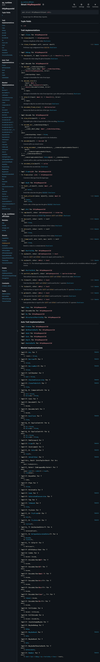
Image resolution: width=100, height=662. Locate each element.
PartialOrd (30, 270)
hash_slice (28, 196)
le (25, 286)
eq (25, 254)
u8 (43, 141)
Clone (28, 35)
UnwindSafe (30, 343)
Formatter (44, 55)
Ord (27, 209)
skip (25, 97)
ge (25, 299)
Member (31, 653)
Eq (27, 314)
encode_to (28, 125)
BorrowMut (32, 366)
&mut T (41, 574)
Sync (27, 336)
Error (67, 55)
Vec (39, 141)
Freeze (28, 327)
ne (25, 260)
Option (47, 107)
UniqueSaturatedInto (40, 534)
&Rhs (40, 260)
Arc (40, 580)
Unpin (28, 340)
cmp (25, 212)
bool (56, 254)
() (62, 55)
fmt (25, 55)
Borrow (31, 359)
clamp (26, 239)
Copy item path (43, 4)
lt (25, 280)
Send (27, 333)
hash (25, 186)
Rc (40, 601)
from (25, 175)
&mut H (57, 196)
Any (29, 352)
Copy (27, 307)
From (27, 172)
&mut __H (47, 186)
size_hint (28, 118)
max (25, 219)
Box (40, 587)
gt (25, 293)
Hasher (30, 189)
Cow (40, 594)
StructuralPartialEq (35, 317)
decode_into (28, 81)
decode (26, 67)
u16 (48, 12)
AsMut (37, 471)
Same (30, 493)
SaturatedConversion (37, 496)
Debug (28, 52)
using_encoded (29, 147)
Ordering (59, 212)
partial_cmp (28, 273)
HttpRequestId (41, 35)
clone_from (28, 44)
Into (33, 450)
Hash (27, 183)
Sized (45, 134)
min (25, 229)
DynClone (32, 416)
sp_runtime (24, 2)
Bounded (28, 538)
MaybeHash (32, 632)
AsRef (30, 471)
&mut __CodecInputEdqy (51, 69)
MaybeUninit (38, 85)
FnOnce (46, 157)
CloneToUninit (34, 383)
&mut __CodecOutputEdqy (50, 129)
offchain (31, 2)
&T (41, 560)
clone (26, 38)
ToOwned (31, 503)
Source (96, 44)
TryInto (34, 520)
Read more (47, 41)
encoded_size (29, 163)
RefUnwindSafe (32, 330)
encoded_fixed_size (31, 107)
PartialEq (30, 251)
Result (58, 55)
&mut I (33, 83)
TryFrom (34, 513)
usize (52, 107)
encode (26, 141)
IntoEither (33, 457)
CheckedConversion (36, 380)
